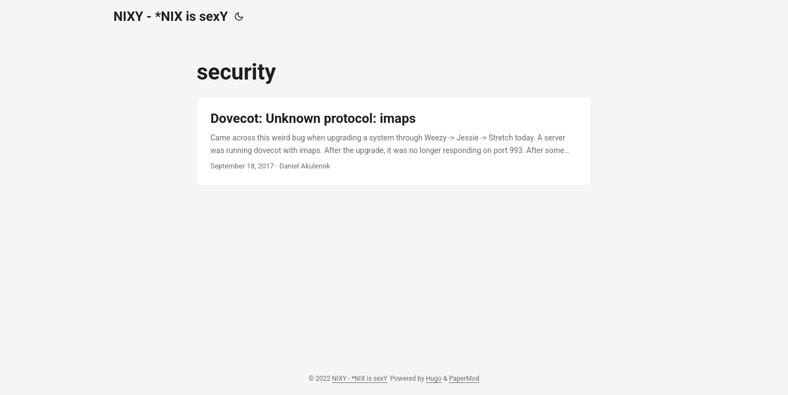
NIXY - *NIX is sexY (170, 16)
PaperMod (464, 378)
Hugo (434, 378)
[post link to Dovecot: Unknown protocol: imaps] (394, 141)
